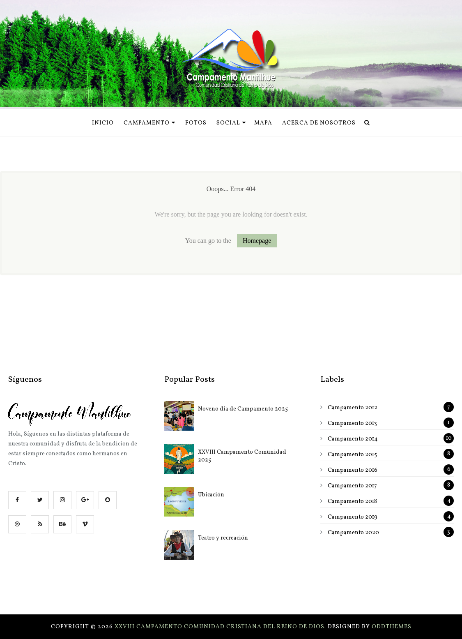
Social (231, 123)
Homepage (257, 240)
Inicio (103, 123)
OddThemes (391, 627)
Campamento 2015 (352, 455)
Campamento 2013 (352, 423)
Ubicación (211, 495)
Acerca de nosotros (319, 123)
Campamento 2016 (352, 470)
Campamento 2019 (352, 517)
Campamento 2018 (352, 501)
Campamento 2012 (352, 408)
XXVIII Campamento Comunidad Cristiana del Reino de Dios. (221, 627)
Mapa (263, 123)
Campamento (149, 123)
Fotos (196, 123)
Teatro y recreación (223, 538)
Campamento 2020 (353, 533)
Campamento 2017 (352, 486)
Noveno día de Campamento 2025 (243, 409)
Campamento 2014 (352, 439)
